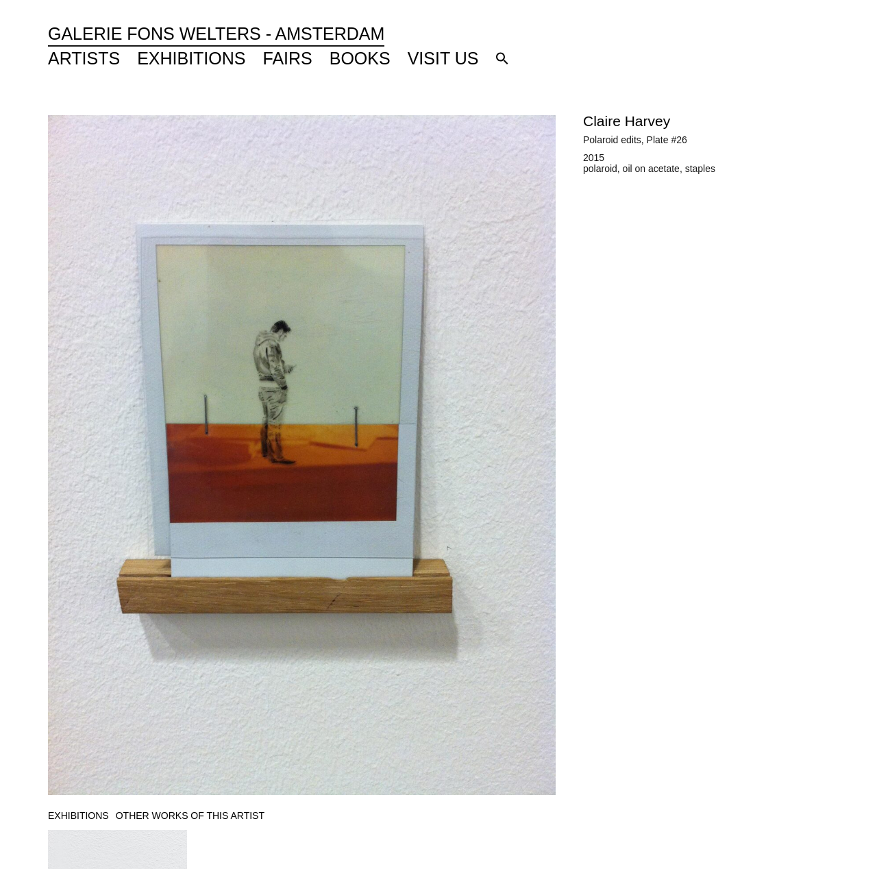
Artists (84, 58)
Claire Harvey (626, 121)
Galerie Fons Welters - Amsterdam (216, 33)
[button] (502, 58)
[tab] (78, 816)
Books (360, 58)
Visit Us (443, 58)
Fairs (287, 58)
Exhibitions (191, 58)
